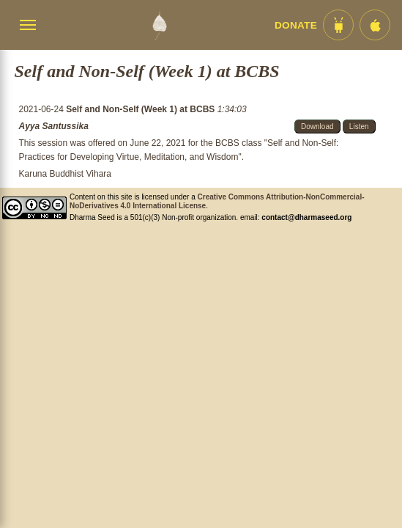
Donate (296, 25)
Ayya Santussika (53, 126)
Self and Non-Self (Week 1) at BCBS (141, 109)
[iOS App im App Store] (375, 25)
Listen (359, 126)
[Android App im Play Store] (338, 25)
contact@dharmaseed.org (306, 217)
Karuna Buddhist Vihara (64, 174)
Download (317, 126)
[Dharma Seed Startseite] (159, 25)
